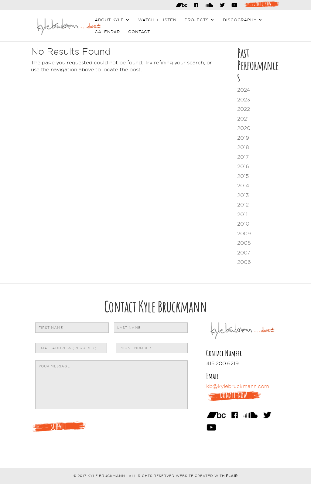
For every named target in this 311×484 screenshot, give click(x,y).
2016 (243, 166)
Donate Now (261, 3)
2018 (243, 147)
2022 (243, 109)
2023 (243, 99)
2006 (244, 262)
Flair (232, 476)
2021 (243, 118)
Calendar (107, 31)
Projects (197, 20)
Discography (240, 20)
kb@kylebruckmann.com (237, 386)
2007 (243, 252)
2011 (242, 214)
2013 (243, 195)
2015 (243, 176)
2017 (243, 157)
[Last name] (150, 327)
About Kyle (109, 20)
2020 (244, 128)
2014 (243, 185)
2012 (243, 204)
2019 (243, 138)
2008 (244, 243)
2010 (243, 224)
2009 (244, 233)
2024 (243, 90)
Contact (139, 31)
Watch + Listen (157, 20)
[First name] (72, 327)
